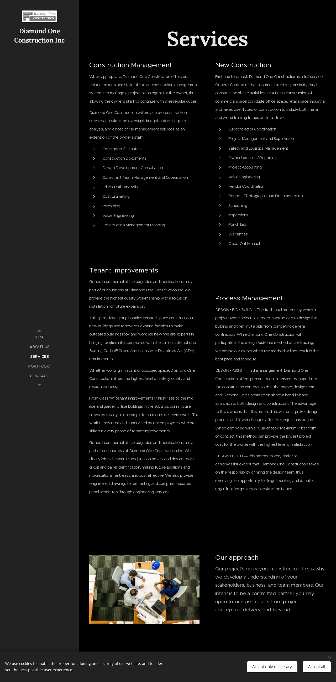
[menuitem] (39, 337)
